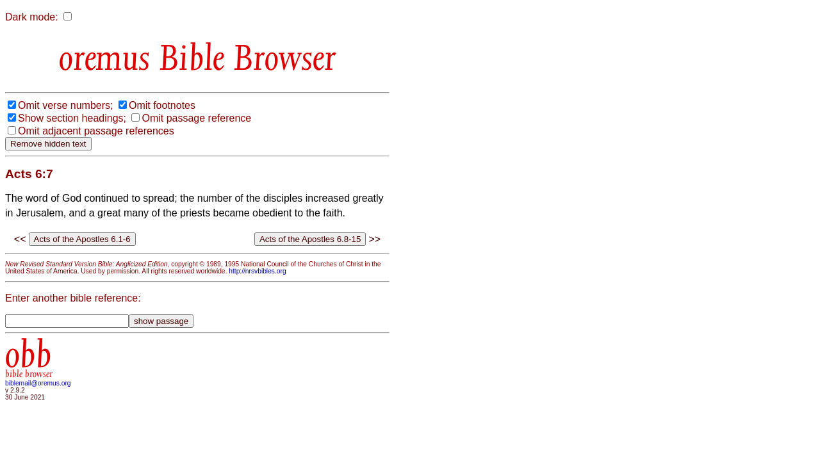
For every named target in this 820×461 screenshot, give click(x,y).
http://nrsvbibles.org (257, 271)
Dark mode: (31, 17)
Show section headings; (72, 118)
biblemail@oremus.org (38, 383)
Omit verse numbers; (65, 105)
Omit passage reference (196, 118)
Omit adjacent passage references (96, 130)
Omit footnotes (162, 105)
